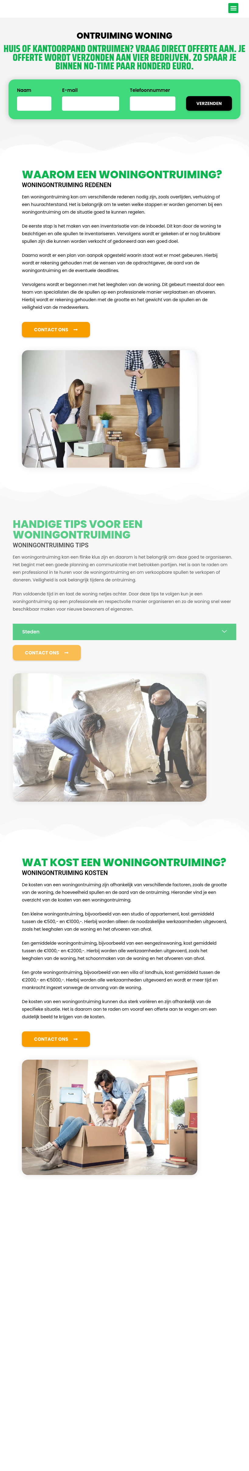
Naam (24, 100)
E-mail (70, 100)
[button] (233, 13)
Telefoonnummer (150, 100)
